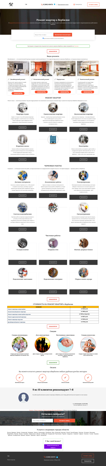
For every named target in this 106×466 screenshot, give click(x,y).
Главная (31, 410)
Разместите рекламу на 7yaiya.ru (53, 446)
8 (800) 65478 (48, 4)
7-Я (8, 456)
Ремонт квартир (38, 410)
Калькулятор (77, 4)
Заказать (22, 127)
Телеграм (76, 46)
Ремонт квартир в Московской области (52, 410)
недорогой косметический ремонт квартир (19, 23)
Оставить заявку (93, 4)
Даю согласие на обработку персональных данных (53, 38)
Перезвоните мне (63, 4)
